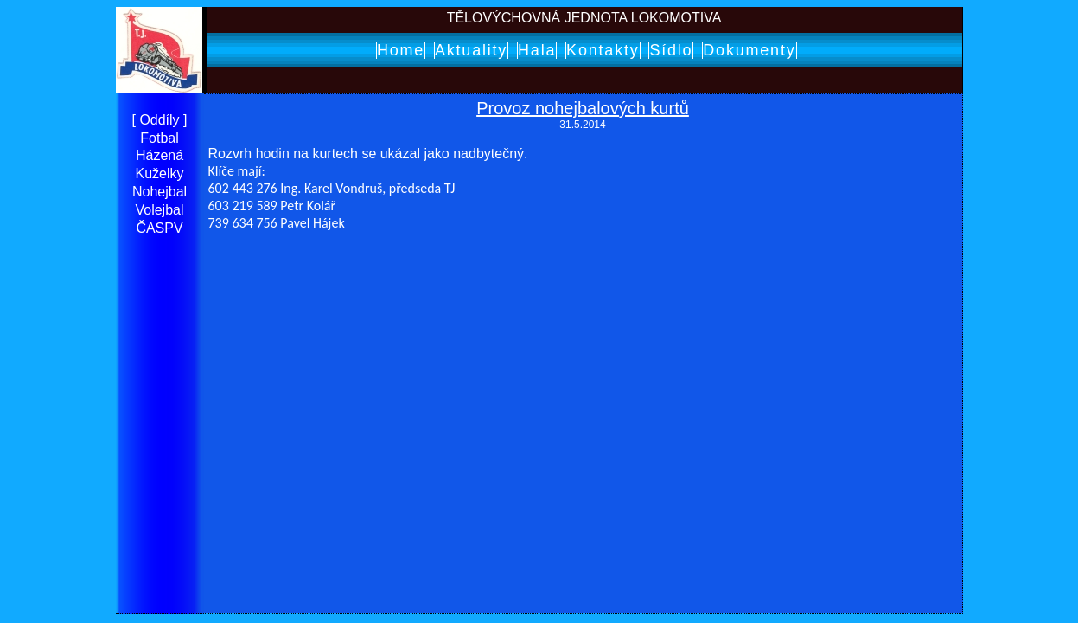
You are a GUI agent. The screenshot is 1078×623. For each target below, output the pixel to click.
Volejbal (159, 209)
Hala (537, 50)
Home (400, 50)
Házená (159, 155)
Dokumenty (749, 50)
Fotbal (159, 138)
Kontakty (602, 50)
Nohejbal (159, 191)
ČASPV (159, 228)
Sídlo (670, 50)
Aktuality (471, 50)
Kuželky (159, 173)
